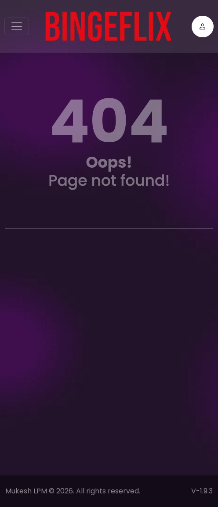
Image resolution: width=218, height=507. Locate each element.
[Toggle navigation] (16, 26)
